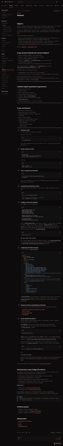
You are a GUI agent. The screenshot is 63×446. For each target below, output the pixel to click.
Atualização (38, 412)
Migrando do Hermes (7, 31)
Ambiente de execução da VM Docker (7, 61)
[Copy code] (60, 138)
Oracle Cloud (5, 82)
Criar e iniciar (26, 311)
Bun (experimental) (6, 42)
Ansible (3, 40)
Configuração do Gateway (35, 411)
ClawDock (4, 44)
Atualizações (25, 314)
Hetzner (3, 69)
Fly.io (3, 65)
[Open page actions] (60, 11)
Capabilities (29, 5)
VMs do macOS (5, 78)
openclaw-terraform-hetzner (33, 387)
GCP (3, 67)
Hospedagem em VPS (32, 47)
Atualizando (4, 23)
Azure (3, 56)
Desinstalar (4, 33)
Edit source (53, 432)
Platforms (41, 5)
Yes (26, 432)
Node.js (3, 18)
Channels (17, 5)
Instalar (4, 12)
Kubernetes (4, 74)
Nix (3, 48)
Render (3, 88)
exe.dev (3, 63)
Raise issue (59, 432)
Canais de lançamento (7, 35)
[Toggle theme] (61, 2)
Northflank (4, 80)
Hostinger (4, 71)
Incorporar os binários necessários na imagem (33, 309)
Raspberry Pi (5, 86)
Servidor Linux (5, 76)
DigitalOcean (5, 58)
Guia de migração (7, 27)
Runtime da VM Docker (45, 363)
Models (35, 5)
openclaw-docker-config (35, 389)
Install (11, 5)
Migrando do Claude (7, 29)
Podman (3, 50)
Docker (3, 46)
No (29, 432)
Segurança (24, 47)
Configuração (5, 93)
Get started (4, 5)
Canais (36, 409)
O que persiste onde (27, 312)
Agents (22, 5)
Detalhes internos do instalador (7, 15)
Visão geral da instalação (24, 421)
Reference (56, 5)
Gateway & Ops (49, 5)
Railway (3, 84)
